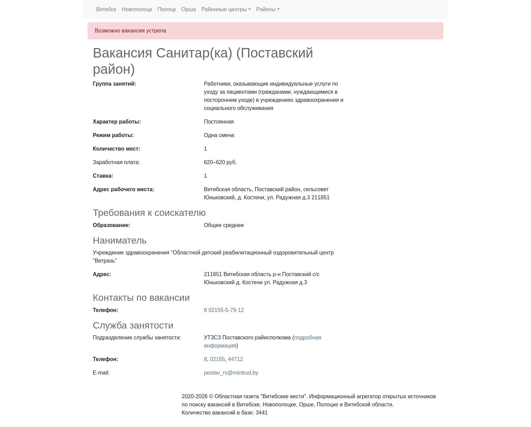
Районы (266, 9)
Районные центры (224, 9)
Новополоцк (137, 9)
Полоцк (166, 9)
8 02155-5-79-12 (224, 310)
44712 (235, 359)
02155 (217, 359)
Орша (189, 9)
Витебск (106, 9)
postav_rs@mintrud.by (231, 373)
